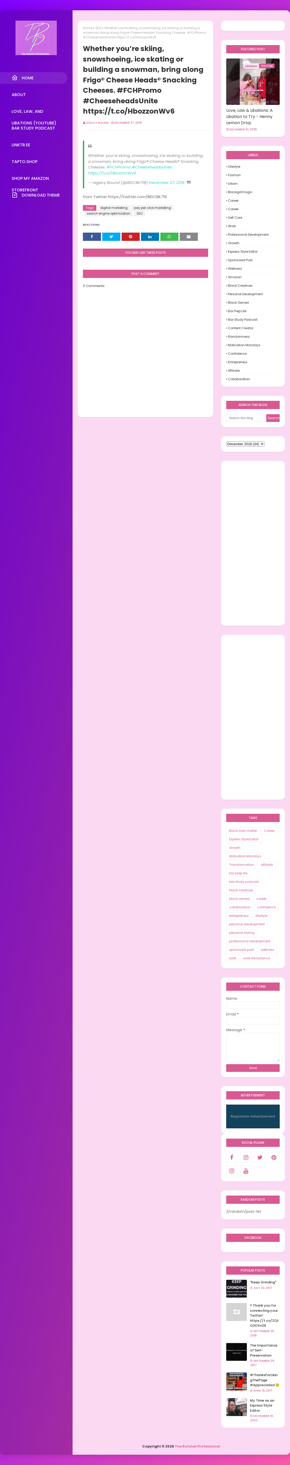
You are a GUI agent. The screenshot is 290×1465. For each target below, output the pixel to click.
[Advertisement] (253, 543)
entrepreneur (237, 362)
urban (233, 183)
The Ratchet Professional (197, 1446)
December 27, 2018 (166, 182)
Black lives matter (243, 830)
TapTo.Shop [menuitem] (24, 162)
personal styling (241, 932)
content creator (240, 328)
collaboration (239, 379)
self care (235, 217)
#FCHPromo (119, 167)
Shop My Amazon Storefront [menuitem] (30, 179)
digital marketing (114, 208)
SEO (98, 28)
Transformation (241, 864)
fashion (234, 175)
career (233, 209)
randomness (239, 336)
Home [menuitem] (23, 78)
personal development (245, 294)
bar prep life (237, 311)
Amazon (234, 277)
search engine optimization (108, 213)
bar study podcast (242, 319)
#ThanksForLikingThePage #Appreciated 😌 (264, 1380)
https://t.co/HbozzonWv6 (112, 173)
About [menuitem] (19, 95)
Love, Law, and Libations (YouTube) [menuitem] (34, 112)
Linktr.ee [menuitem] (21, 145)
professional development (248, 234)
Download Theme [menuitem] (36, 195)
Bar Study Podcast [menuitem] (33, 128)
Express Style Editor (242, 251)
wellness (235, 268)
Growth (233, 243)
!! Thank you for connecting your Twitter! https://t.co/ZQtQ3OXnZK (264, 1315)
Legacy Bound (97, 123)
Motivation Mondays (244, 345)
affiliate (234, 370)
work (232, 226)
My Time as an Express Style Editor (262, 1405)
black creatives (240, 285)
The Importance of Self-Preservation (263, 1350)
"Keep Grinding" (263, 1282)
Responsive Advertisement (253, 1116)
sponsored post (240, 260)
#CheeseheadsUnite (152, 167)
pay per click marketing (152, 208)
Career (233, 200)
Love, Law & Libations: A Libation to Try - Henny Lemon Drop (249, 116)
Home (87, 28)
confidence (237, 353)
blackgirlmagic (240, 192)
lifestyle (234, 166)
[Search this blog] (246, 418)
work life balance (256, 958)
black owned (238, 302)
